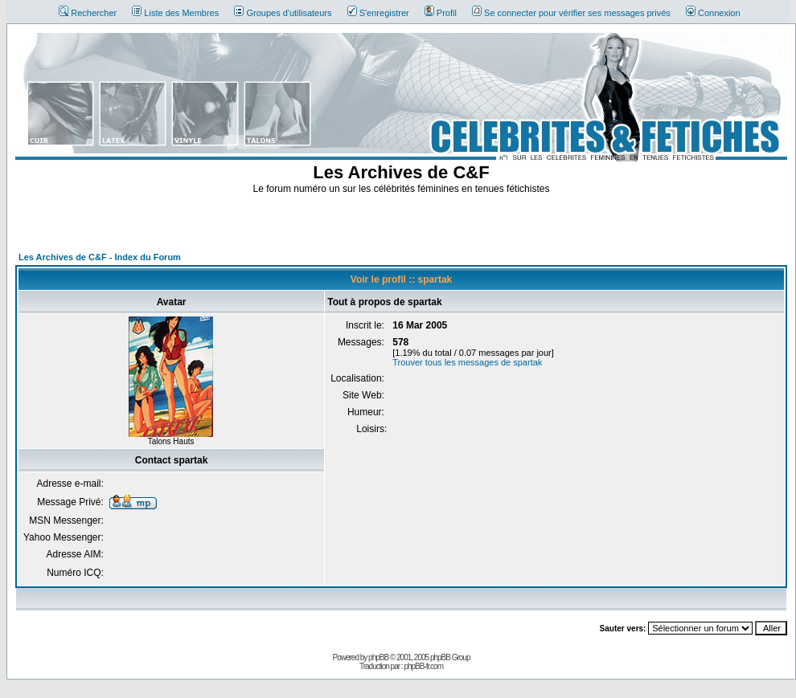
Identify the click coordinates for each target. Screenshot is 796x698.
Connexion (713, 13)
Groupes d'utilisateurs (282, 13)
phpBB (378, 657)
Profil (441, 13)
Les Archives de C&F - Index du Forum (99, 257)
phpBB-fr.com (423, 666)
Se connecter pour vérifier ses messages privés (571, 13)
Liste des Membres (175, 13)
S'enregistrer (378, 13)
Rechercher (88, 13)
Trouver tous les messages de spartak (467, 362)
